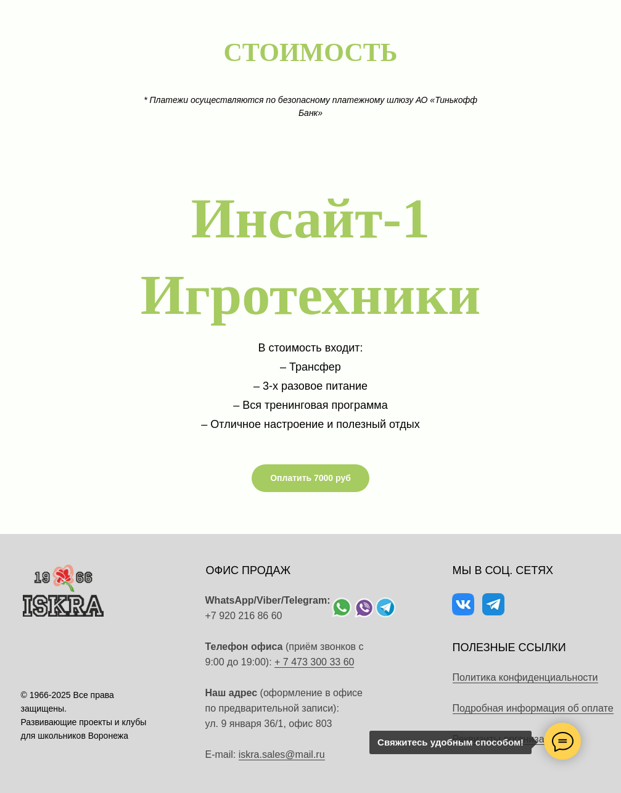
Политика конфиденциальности (525, 677)
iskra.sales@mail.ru (282, 754)
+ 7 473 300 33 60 (314, 662)
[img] (342, 607)
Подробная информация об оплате (533, 708)
